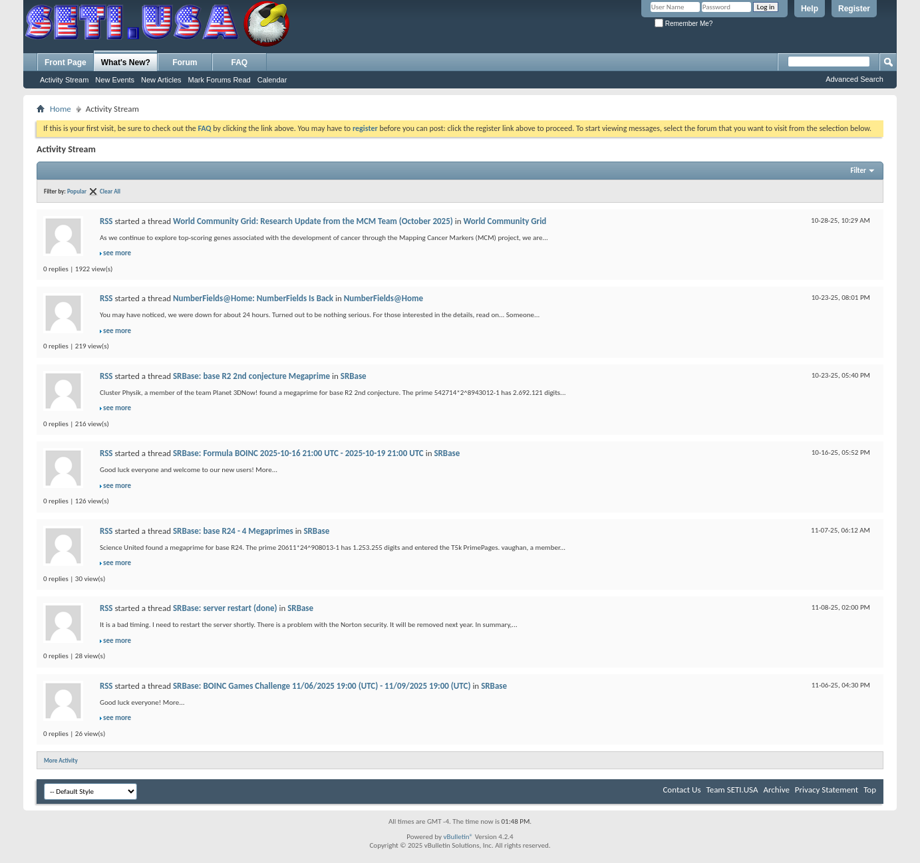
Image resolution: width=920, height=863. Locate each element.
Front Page (65, 62)
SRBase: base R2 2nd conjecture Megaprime (251, 376)
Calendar (272, 80)
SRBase (354, 376)
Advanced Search (854, 79)
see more (117, 253)
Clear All (110, 191)
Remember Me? (683, 23)
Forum (184, 62)
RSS (106, 221)
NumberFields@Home (384, 298)
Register (854, 8)
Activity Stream (64, 80)
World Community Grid (506, 221)
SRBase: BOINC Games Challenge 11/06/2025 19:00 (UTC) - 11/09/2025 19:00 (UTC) (321, 686)
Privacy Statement (826, 790)
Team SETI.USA (732, 790)
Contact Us (681, 790)
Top (869, 790)
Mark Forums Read (219, 80)
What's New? (125, 62)
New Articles (161, 80)
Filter (858, 170)
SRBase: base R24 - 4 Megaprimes (233, 531)
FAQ (239, 62)
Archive (776, 790)
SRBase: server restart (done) (225, 608)
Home (60, 109)
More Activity (61, 760)
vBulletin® (458, 836)
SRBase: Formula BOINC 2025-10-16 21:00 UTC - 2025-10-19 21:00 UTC (298, 453)
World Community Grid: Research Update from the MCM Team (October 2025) (313, 221)
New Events (114, 80)
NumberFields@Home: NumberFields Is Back (253, 298)
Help (809, 8)
